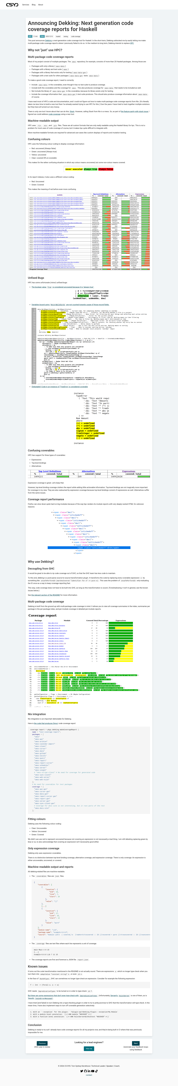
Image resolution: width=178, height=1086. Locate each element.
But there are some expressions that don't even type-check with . (63, 995)
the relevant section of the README (45, 595)
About (40, 5)
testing (66, 36)
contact (89, 1075)
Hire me (89, 1049)
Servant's (120, 995)
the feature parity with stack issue (134, 111)
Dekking (48, 40)
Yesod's (40, 998)
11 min (35, 36)
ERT (30, 36)
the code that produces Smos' (46, 723)
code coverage (75, 36)
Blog (33, 5)
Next (136, 1043)
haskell (58, 36)
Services (25, 5)
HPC (132, 43)
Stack (72, 111)
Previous (42, 1043)
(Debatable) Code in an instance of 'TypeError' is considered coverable (60, 387)
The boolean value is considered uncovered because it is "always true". (63, 287)
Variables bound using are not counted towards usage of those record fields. (70, 304)
